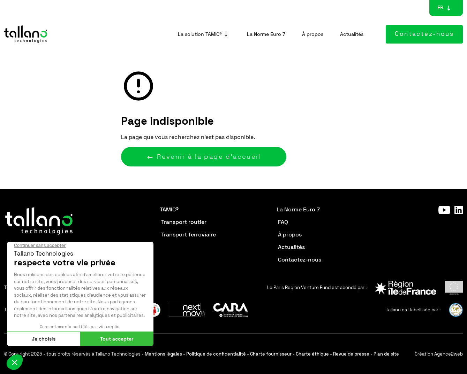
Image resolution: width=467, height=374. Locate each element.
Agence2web (448, 354)
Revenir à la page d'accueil (204, 157)
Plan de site (386, 354)
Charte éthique (312, 354)
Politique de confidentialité (216, 354)
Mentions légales (163, 354)
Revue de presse (351, 354)
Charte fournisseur (271, 354)
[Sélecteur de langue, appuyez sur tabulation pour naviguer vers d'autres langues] (440, 8)
